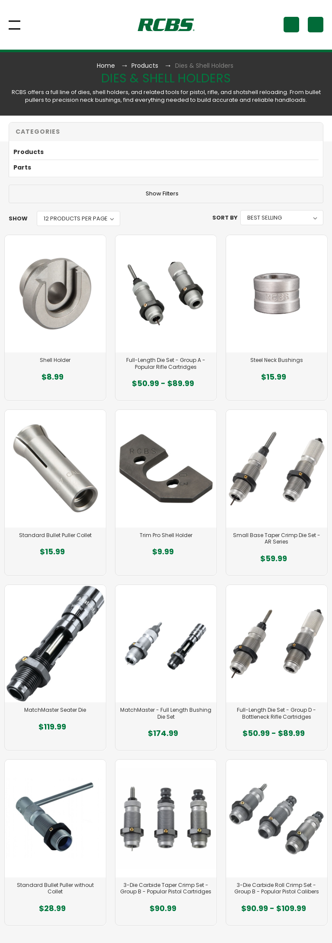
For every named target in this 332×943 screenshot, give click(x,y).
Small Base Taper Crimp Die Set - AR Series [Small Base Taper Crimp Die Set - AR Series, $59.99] (276, 538)
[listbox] (78, 218)
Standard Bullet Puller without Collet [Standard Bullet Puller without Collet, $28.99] (55, 888)
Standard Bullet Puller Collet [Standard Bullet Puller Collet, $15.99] (55, 535)
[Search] (291, 24)
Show (18, 218)
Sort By (225, 218)
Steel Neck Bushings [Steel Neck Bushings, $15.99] (276, 360)
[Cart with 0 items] (315, 24)
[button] (166, 132)
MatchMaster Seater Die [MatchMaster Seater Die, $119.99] (55, 710)
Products (28, 152)
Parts (22, 167)
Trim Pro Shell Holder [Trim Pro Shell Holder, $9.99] (166, 535)
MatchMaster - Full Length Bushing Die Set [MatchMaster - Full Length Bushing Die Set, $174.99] (165, 713)
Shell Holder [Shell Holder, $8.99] (55, 360)
